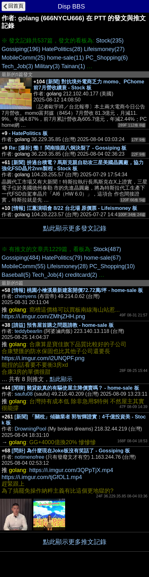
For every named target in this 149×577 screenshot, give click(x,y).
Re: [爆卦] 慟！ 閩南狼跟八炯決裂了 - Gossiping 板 (68, 148)
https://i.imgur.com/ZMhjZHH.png (43, 316)
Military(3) (47, 66)
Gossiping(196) (21, 49)
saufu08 (24, 394)
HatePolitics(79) (62, 258)
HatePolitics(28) (62, 49)
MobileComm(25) (23, 58)
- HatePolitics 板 (28, 133)
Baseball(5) (16, 275)
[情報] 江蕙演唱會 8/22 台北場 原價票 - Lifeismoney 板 (75, 208)
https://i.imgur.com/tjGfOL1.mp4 (42, 477)
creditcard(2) (81, 275)
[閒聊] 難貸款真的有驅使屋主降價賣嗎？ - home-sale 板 (75, 388)
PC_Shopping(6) (106, 58)
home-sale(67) (102, 258)
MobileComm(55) (23, 266)
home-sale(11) (65, 58)
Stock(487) (107, 249)
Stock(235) (110, 40)
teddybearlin (28, 331)
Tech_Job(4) (48, 275)
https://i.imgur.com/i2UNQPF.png (43, 358)
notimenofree (29, 457)
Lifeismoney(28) (67, 266)
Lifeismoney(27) (104, 49)
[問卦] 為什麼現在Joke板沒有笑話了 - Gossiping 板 (71, 450)
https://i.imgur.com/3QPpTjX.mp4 (71, 470)
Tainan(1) (73, 66)
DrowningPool (30, 428)
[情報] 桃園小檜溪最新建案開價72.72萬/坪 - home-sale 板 (77, 290)
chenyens (26, 296)
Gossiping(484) (21, 258)
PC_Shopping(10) (112, 266)
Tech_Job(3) (17, 66)
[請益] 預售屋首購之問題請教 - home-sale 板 (63, 325)
